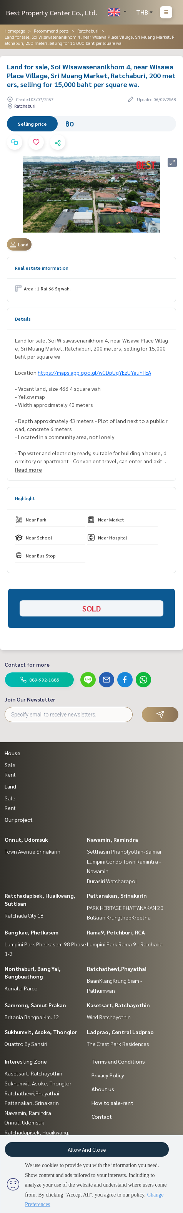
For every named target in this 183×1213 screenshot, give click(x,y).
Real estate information (41, 268)
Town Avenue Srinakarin (32, 851)
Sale (10, 764)
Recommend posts (51, 31)
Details (23, 319)
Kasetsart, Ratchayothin (118, 1005)
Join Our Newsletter (30, 699)
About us (103, 1088)
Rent (10, 774)
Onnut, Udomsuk (26, 839)
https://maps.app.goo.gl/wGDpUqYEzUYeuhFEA (94, 372)
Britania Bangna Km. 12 (32, 1016)
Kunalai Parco (21, 988)
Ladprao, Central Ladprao (120, 1031)
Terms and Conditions (118, 1061)
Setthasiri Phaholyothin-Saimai (124, 851)
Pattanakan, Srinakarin (117, 895)
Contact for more (27, 664)
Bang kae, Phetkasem (31, 932)
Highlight (25, 498)
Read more (28, 469)
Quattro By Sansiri (26, 1043)
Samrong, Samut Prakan (35, 1005)
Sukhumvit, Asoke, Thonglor (41, 1031)
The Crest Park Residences (118, 1043)
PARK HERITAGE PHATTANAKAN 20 (125, 907)
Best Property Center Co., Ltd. (51, 12)
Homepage (15, 31)
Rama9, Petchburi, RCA (116, 932)
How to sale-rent (112, 1102)
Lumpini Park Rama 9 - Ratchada (125, 944)
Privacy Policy (108, 1075)
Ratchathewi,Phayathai (116, 968)
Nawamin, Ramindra (112, 839)
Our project (19, 819)
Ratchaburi (87, 31)
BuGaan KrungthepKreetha (119, 917)
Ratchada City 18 (24, 915)
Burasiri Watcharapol (112, 880)
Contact (102, 1116)
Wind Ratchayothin (109, 1016)
